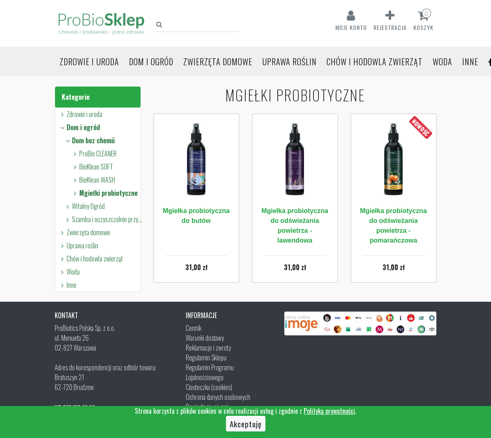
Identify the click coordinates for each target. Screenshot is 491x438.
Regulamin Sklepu (206, 357)
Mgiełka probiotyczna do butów (196, 215)
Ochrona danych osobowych (218, 397)
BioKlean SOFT (92, 167)
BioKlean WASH (93, 180)
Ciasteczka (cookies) (209, 387)
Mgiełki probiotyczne (104, 193)
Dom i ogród (151, 61)
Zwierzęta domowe (217, 61)
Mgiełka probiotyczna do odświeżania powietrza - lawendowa (294, 225)
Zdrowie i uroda (89, 61)
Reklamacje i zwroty (208, 348)
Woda (442, 61)
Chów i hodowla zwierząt (375, 61)
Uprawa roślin (289, 61)
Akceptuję (246, 423)
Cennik (193, 328)
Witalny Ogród (84, 206)
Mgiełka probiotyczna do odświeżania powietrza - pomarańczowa (393, 225)
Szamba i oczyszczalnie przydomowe (104, 219)
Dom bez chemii (89, 140)
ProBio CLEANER (94, 153)
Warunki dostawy (205, 338)
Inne (470, 61)
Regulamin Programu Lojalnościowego (210, 372)
